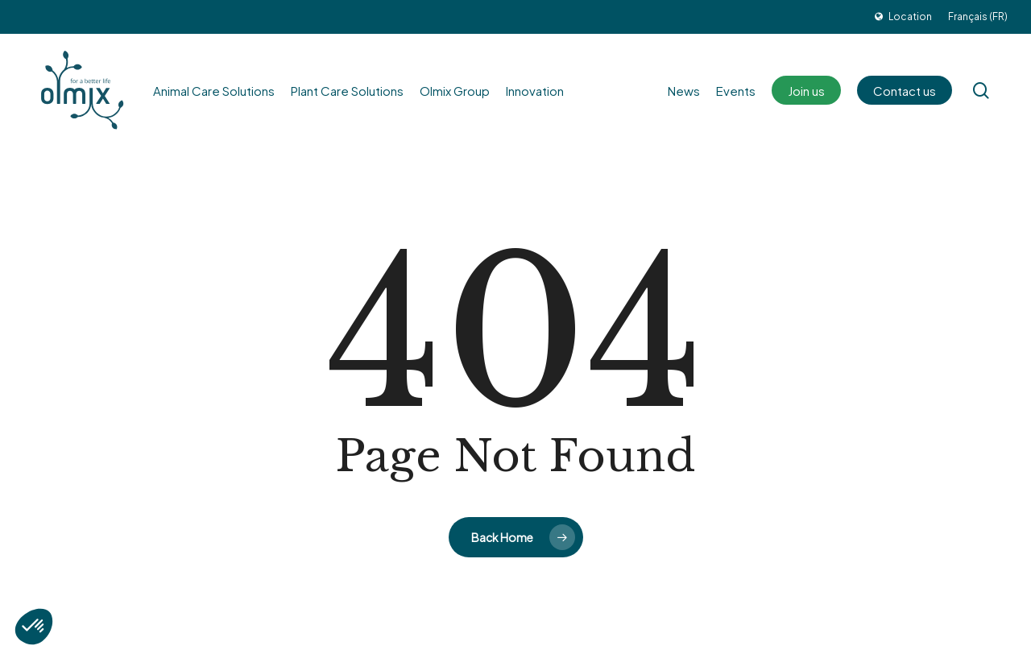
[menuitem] (978, 17)
